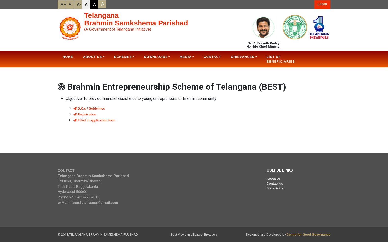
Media (186, 57)
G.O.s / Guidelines (89, 108)
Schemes (123, 57)
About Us (92, 57)
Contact (212, 57)
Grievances (242, 57)
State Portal (275, 188)
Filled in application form (94, 120)
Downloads (156, 57)
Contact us (275, 183)
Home (68, 57)
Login (322, 4)
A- (79, 4)
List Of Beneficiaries (281, 59)
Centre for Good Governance (308, 234)
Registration (84, 114)
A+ (63, 4)
